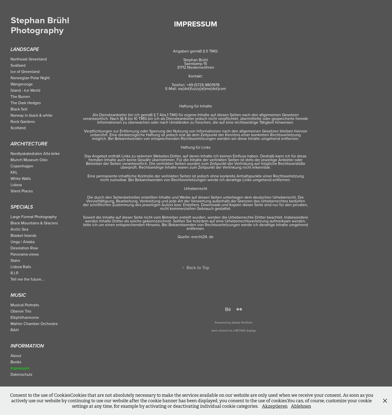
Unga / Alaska (22, 241)
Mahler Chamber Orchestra (34, 323)
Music (18, 295)
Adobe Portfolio (242, 322)
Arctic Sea (19, 229)
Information (27, 346)
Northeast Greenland (28, 59)
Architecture (29, 144)
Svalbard (18, 65)
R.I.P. (14, 273)
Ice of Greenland (25, 71)
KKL (14, 172)
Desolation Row (24, 248)
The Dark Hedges (25, 102)
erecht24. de (202, 236)
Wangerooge (21, 84)
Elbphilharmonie (24, 317)
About (15, 355)
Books (15, 362)
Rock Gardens (22, 121)
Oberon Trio (20, 311)
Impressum (20, 368)
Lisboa (16, 184)
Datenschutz (21, 374)
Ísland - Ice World (25, 90)
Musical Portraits (24, 305)
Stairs (15, 260)
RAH (14, 330)
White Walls (20, 178)
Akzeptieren (275, 406)
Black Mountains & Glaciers (34, 223)
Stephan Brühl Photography (42, 24)
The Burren (20, 96)
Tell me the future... (27, 279)
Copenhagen (21, 166)
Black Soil (19, 109)
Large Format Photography (33, 216)
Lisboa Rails (20, 266)
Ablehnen (301, 406)
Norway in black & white (31, 115)
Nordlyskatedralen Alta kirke (35, 153)
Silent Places (21, 191)
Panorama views (24, 254)
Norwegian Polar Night (30, 77)
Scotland (18, 127)
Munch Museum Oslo (29, 159)
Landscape (24, 49)
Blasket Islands (23, 235)
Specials (21, 207)
